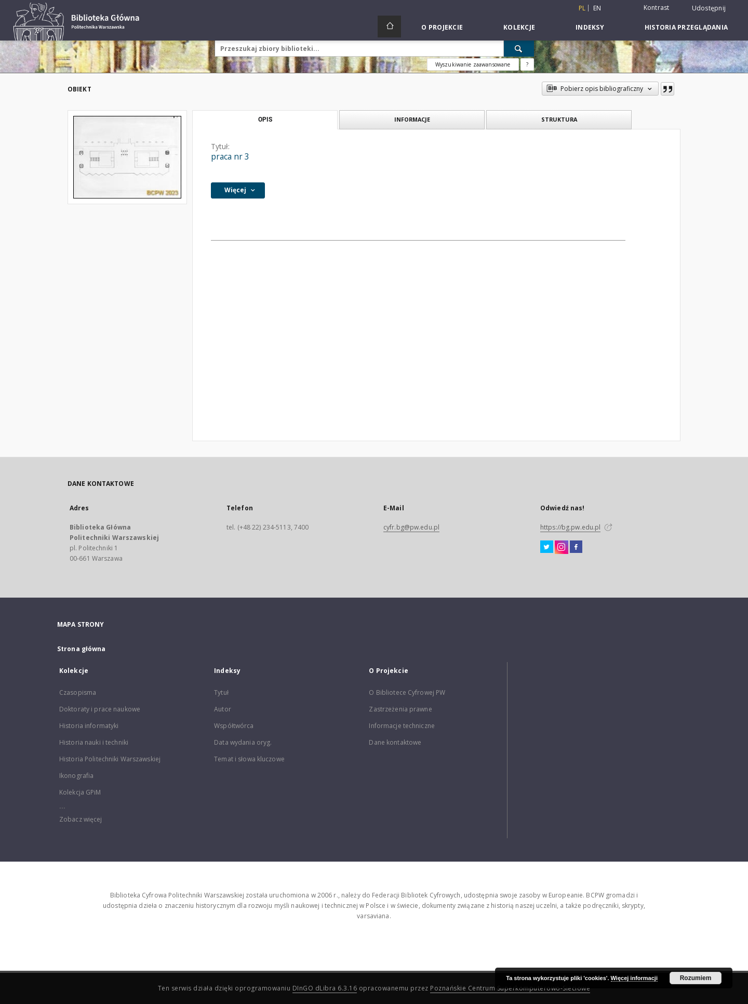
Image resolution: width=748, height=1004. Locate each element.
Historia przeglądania (686, 27)
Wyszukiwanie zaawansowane (473, 64)
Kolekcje (519, 27)
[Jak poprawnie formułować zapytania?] (527, 64)
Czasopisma (77, 692)
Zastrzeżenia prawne (400, 709)
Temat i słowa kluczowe (249, 759)
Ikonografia (76, 775)
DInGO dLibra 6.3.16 (324, 988)
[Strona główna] (389, 26)
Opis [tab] (265, 119)
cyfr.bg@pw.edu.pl (411, 527)
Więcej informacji (634, 978)
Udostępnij (709, 8)
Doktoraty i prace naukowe (99, 709)
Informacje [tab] (412, 119)
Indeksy (590, 27)
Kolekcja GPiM (80, 792)
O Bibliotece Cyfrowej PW (407, 692)
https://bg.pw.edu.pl (570, 527)
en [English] (597, 8)
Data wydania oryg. (243, 742)
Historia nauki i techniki (93, 742)
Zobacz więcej (80, 819)
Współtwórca (233, 725)
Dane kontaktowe (395, 742)
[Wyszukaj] (519, 48)
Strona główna (81, 648)
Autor (222, 709)
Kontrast (657, 7)
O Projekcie (442, 27)
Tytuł (221, 692)
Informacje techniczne (402, 725)
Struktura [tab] (559, 119)
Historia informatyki (88, 725)
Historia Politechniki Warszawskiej (110, 759)
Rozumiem (696, 978)
